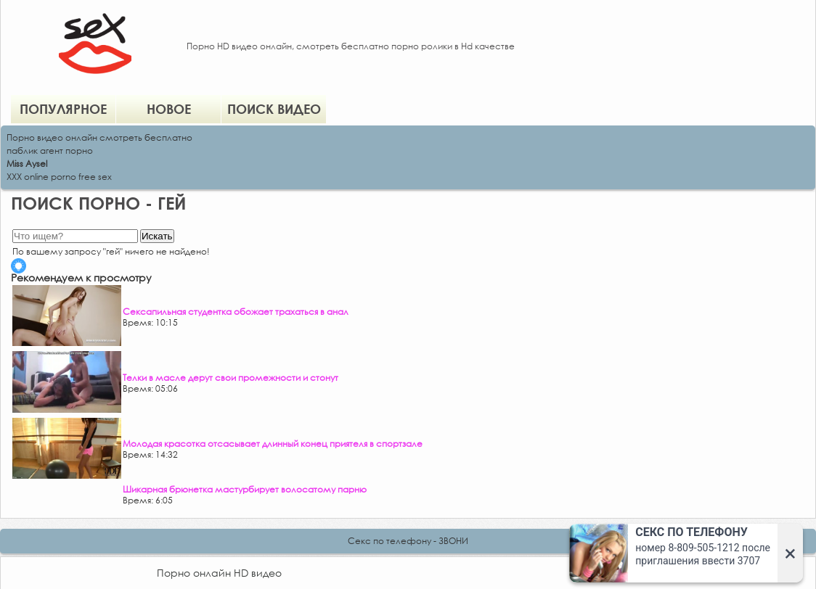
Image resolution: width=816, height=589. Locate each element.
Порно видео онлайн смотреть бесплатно (99, 137)
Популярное (63, 109)
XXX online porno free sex (59, 176)
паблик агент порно (50, 150)
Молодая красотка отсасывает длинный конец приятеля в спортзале (273, 443)
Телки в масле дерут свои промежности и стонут (230, 377)
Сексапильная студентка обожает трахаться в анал (235, 311)
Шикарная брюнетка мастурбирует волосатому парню (245, 489)
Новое (169, 109)
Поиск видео (274, 109)
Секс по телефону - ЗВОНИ (408, 540)
